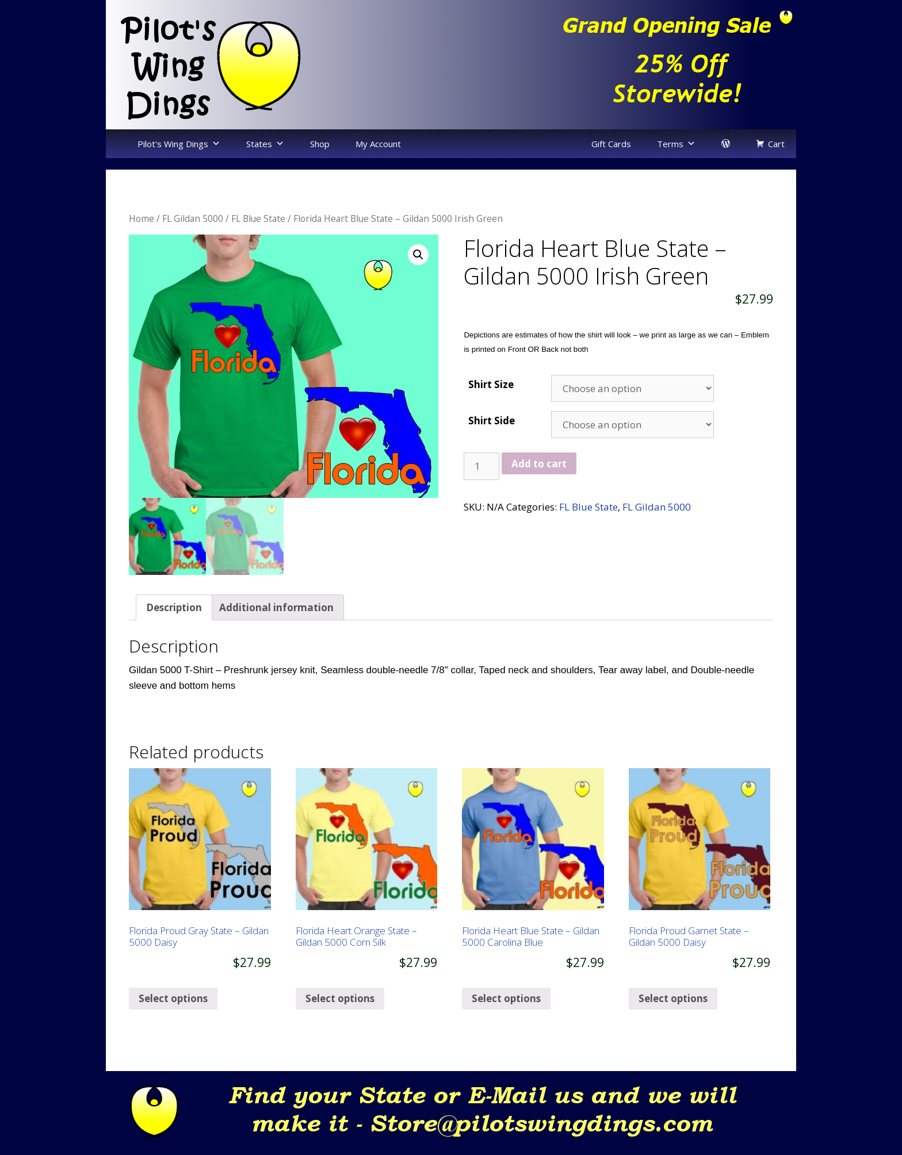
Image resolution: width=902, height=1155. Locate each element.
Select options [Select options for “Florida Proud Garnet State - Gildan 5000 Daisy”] (673, 1007)
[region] (623, 64)
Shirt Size (491, 384)
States (259, 143)
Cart (776, 143)
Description (174, 616)
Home (141, 218)
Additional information (276, 616)
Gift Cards (611, 143)
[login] (726, 143)
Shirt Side (491, 420)
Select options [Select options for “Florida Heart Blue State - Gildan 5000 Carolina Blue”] (506, 1007)
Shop (320, 143)
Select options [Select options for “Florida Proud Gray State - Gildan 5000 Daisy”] (173, 1007)
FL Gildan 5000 (192, 218)
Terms (670, 143)
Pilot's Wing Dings (172, 143)
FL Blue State (258, 218)
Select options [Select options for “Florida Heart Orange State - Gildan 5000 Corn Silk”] (339, 1007)
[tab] (174, 617)
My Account (378, 143)
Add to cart (539, 463)
